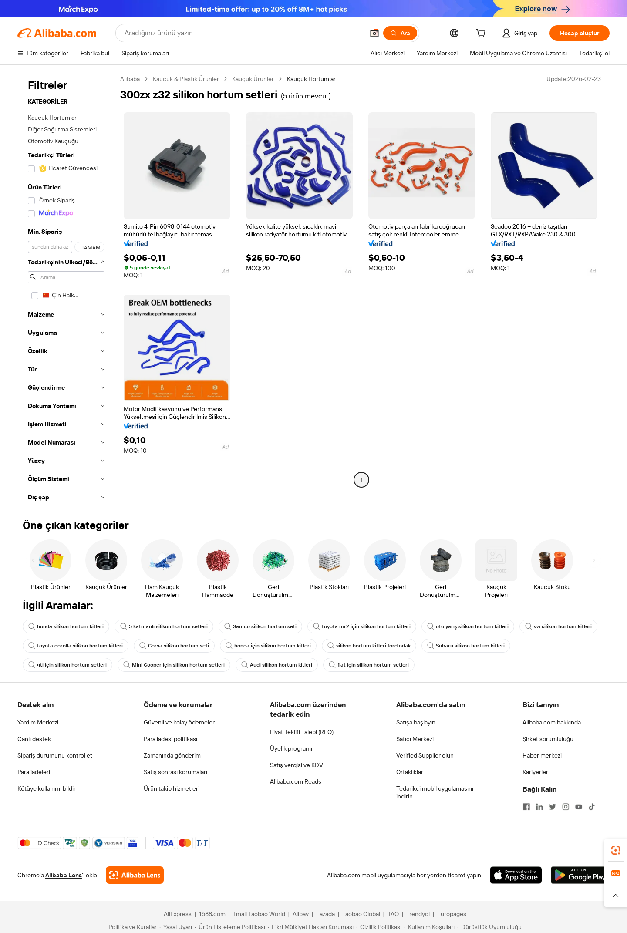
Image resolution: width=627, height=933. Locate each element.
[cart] (482, 34)
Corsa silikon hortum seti (174, 645)
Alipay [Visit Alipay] (301, 913)
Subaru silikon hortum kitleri (466, 645)
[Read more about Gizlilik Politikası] (378, 927)
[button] (374, 33)
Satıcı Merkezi (415, 738)
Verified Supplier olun (425, 755)
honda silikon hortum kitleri (66, 626)
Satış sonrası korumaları (175, 771)
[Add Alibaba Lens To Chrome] (135, 875)
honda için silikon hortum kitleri (268, 645)
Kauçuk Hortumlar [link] (311, 78)
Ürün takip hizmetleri (171, 788)
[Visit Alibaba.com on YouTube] (579, 807)
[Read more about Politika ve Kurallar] (131, 927)
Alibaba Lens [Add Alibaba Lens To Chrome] (63, 875)
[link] (615, 850)
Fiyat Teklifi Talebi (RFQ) (302, 731)
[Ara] (400, 33)
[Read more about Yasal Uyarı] (175, 927)
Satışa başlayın (415, 722)
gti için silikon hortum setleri (67, 664)
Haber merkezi (542, 755)
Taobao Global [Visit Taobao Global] (361, 913)
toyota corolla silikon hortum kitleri (75, 645)
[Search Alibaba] (243, 33)
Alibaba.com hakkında (551, 722)
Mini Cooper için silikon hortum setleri (174, 664)
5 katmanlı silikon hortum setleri (164, 626)
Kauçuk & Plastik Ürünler (186, 78)
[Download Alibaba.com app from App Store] (516, 875)
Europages (451, 913)
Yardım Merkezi (37, 722)
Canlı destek (34, 738)
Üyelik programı (291, 748)
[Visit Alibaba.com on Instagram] (566, 807)
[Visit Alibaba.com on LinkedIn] (539, 807)
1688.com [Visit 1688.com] (212, 913)
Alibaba (130, 78)
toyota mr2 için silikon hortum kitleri (362, 626)
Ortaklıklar (409, 771)
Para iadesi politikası (170, 738)
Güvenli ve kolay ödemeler (179, 722)
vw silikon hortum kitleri (558, 626)
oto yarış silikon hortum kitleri (468, 626)
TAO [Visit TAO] (393, 913)
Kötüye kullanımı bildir (46, 788)
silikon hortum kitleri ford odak (369, 645)
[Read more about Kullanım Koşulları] (429, 927)
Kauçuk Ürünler (253, 78)
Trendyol (418, 913)
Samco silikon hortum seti (260, 626)
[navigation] (66, 291)
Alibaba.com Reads (295, 781)
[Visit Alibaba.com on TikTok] (592, 807)
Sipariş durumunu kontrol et (54, 755)
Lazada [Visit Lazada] (325, 913)
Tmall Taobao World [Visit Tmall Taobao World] (259, 913)
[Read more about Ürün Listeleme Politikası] (230, 927)
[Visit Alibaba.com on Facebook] (526, 807)
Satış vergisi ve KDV (296, 764)
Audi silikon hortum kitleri (276, 664)
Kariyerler (535, 771)
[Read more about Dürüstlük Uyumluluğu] (489, 927)
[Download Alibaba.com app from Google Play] (580, 875)
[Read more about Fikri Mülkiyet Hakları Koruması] (311, 927)
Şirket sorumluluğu (547, 738)
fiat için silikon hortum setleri (369, 664)
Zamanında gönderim (172, 755)
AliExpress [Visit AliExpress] (178, 913)
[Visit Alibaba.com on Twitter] (552, 807)
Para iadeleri (33, 771)
